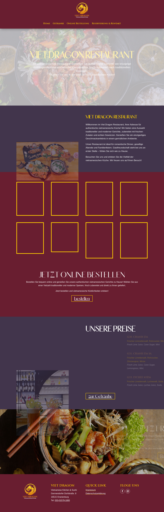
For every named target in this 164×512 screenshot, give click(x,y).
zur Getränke (100, 396)
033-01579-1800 (62, 500)
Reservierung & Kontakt (106, 24)
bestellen (82, 298)
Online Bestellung (78, 24)
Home (46, 24)
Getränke (58, 24)
